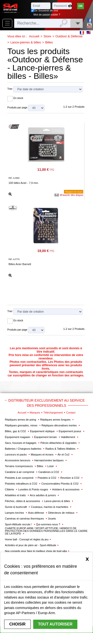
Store (47, 36)
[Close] (87, 559)
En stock (18, 98)
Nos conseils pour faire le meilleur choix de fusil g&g (36, 551)
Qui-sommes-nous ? (48, 524)
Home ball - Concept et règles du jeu (27, 539)
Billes (49, 42)
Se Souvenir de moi (46, 10)
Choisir (17, 624)
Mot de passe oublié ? (46, 14)
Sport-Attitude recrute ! (19, 524)
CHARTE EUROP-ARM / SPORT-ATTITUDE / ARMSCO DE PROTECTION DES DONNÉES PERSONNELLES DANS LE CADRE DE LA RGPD (46, 531)
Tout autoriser (55, 624)
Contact (70, 412)
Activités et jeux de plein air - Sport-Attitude (30, 545)
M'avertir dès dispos (71, 195)
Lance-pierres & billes (25, 42)
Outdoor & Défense (69, 36)
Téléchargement (53, 412)
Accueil (34, 36)
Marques (35, 412)
